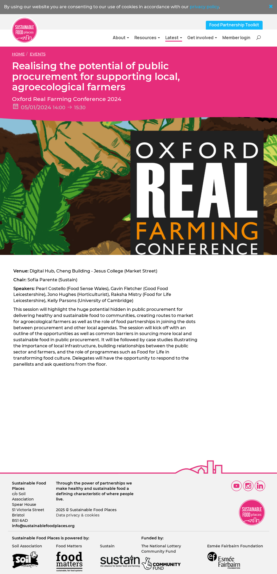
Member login (236, 37)
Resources (147, 37)
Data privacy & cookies (77, 515)
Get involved (202, 37)
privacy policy (204, 6)
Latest (173, 37)
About (121, 37)
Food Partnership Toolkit (234, 25)
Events (38, 54)
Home (18, 54)
